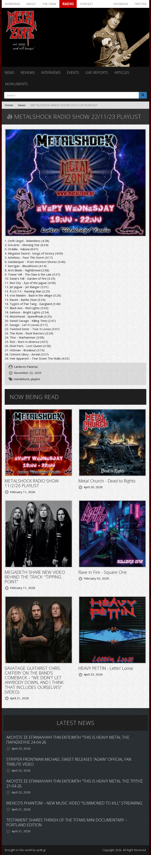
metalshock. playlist (27, 379)
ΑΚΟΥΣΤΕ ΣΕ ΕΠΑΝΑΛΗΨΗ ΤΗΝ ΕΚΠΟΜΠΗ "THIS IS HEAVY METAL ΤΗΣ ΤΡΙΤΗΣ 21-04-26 (74, 783)
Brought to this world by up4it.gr (25, 850)
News (9, 72)
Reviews (28, 72)
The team (49, 4)
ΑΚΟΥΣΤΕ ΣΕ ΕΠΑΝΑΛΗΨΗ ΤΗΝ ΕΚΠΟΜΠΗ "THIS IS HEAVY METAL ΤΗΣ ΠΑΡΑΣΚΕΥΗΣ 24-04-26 (67, 740)
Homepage (12, 4)
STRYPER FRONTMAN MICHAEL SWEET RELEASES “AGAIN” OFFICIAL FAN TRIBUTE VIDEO (68, 762)
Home (9, 105)
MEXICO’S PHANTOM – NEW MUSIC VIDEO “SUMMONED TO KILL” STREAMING (74, 803)
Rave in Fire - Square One (102, 572)
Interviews (51, 72)
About (31, 4)
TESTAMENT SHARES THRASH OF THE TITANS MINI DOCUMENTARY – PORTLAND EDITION (66, 822)
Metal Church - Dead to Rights (106, 481)
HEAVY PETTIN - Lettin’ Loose (105, 668)
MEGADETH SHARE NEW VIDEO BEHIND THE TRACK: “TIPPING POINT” (35, 576)
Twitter (140, 4)
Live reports (96, 72)
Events (73, 72)
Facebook (120, 4)
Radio (68, 3)
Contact (86, 4)
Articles (121, 72)
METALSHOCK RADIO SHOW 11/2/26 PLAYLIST (32, 483)
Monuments (16, 83)
